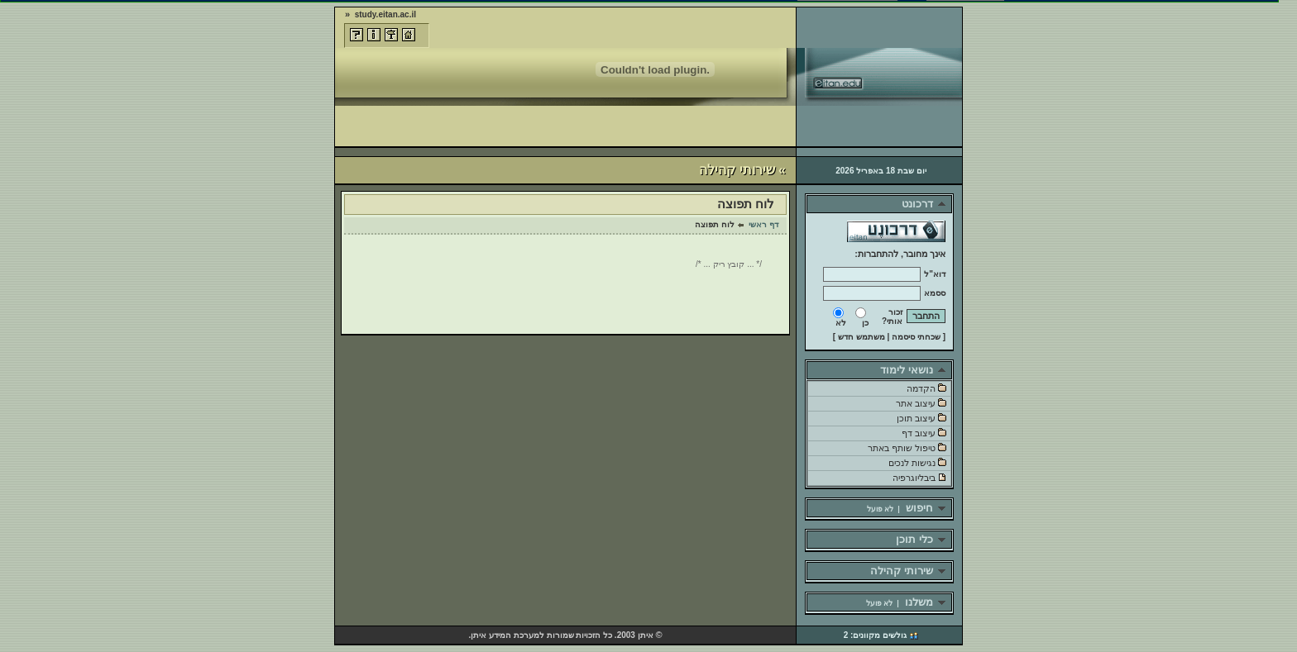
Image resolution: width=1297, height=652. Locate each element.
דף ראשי (763, 224)
